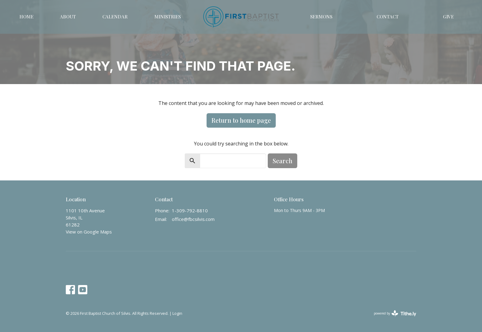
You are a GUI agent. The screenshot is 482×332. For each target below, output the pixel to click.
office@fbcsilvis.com (193, 219)
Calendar (115, 17)
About (68, 17)
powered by (395, 313)
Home (26, 17)
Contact (388, 17)
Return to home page (241, 120)
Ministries (167, 17)
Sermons (321, 17)
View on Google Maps (89, 232)
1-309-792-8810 (190, 210)
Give (448, 17)
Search (282, 160)
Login (177, 313)
